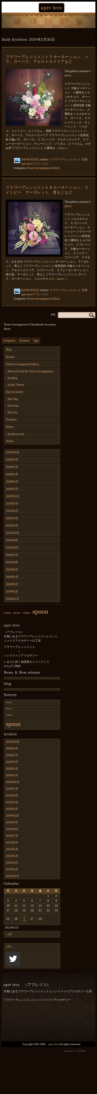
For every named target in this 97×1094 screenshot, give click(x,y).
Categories (9, 340)
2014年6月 (12, 562)
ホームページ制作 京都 (78, 1055)
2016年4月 (12, 481)
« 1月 (9, 939)
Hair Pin (12, 412)
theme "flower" (16, 385)
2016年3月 (12, 489)
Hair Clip (13, 399)
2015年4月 (12, 518)
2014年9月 (12, 540)
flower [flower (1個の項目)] (17, 612)
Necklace (11, 419)
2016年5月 (12, 474)
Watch (9, 441)
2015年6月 (12, 511)
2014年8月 (12, 547)
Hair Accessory (14, 392)
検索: (53, 314)
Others (10, 427)
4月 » (9, 951)
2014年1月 (12, 591)
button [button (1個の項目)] (7, 612)
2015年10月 (12, 496)
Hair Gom (13, 405)
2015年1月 (12, 525)
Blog (8, 349)
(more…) (63, 148)
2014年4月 (12, 577)
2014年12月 (12, 533)
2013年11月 (12, 599)
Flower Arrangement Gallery (43, 168)
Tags (35, 340)
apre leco (51, 8)
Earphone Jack (16, 434)
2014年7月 (12, 555)
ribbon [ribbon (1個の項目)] (26, 612)
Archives (24, 340)
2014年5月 (12, 569)
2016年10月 (12, 452)
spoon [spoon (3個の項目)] (40, 611)
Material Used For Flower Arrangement (30, 371)
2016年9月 (12, 459)
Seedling (12, 378)
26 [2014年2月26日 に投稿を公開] (24, 922)
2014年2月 (12, 584)
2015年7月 (12, 503)
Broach (10, 357)
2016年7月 (12, 467)
